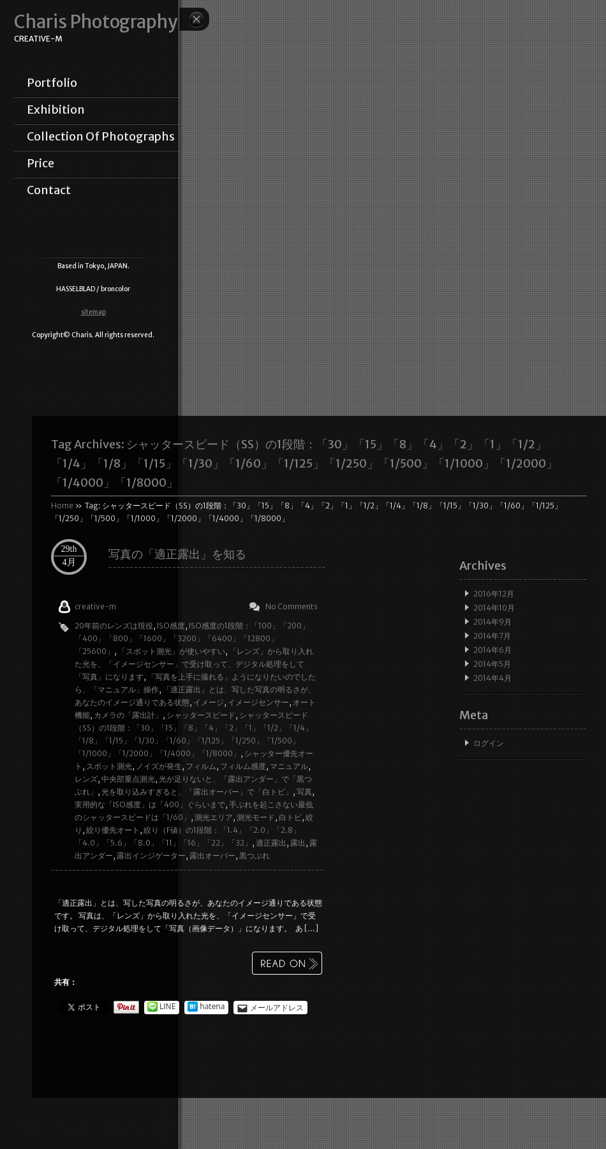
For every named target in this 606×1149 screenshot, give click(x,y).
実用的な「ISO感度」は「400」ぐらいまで (150, 804)
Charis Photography (95, 22)
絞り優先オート (113, 830)
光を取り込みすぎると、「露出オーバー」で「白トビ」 (197, 791)
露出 (298, 843)
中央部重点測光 (128, 779)
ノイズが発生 (159, 766)
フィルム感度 (243, 766)
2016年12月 (493, 593)
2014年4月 (492, 678)
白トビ (290, 817)
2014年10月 (494, 608)
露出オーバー (212, 855)
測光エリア (214, 817)
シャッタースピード (200, 715)
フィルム (201, 766)
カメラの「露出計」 (128, 715)
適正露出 (271, 843)
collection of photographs (101, 137)
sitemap (93, 312)
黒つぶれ (254, 855)
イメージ (208, 702)
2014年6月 (492, 650)
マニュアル (289, 766)
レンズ (86, 779)
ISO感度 (171, 625)
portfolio (52, 83)
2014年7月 (492, 636)
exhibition (56, 110)
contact (49, 190)
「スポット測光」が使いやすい (171, 651)
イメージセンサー (258, 702)
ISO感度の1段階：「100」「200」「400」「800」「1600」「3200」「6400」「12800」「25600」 (192, 638)
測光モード (256, 817)
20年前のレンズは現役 (114, 625)
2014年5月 (492, 664)
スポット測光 (109, 766)
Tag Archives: (304, 463)
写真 (304, 791)
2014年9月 (492, 622)
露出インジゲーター (151, 855)
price (40, 163)
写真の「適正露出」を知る (177, 554)
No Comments (291, 606)
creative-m (95, 606)
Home (62, 505)
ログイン (488, 743)
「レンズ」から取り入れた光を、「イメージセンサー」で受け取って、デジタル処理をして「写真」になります (194, 663)
